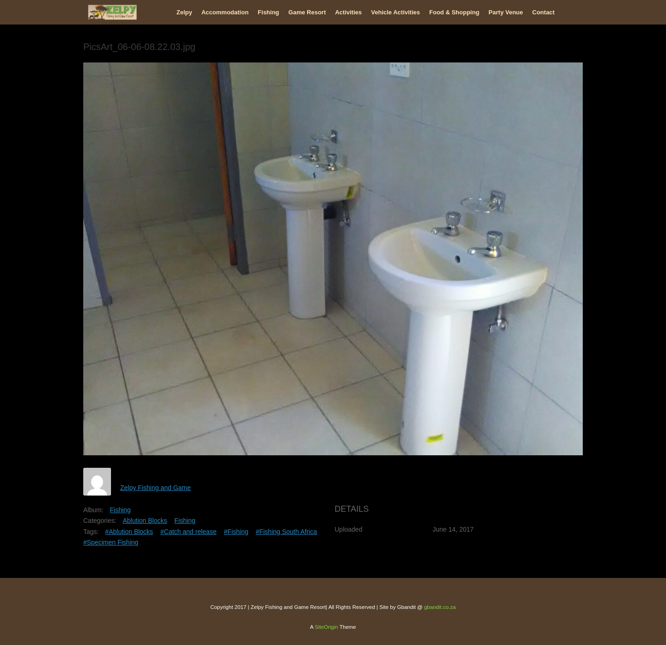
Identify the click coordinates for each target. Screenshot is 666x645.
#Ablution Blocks (129, 531)
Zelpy (184, 12)
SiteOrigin (326, 627)
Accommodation (224, 12)
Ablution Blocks (145, 520)
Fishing (268, 12)
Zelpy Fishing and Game (155, 487)
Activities (348, 12)
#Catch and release (188, 531)
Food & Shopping (454, 12)
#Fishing (236, 531)
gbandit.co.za (440, 607)
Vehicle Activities (395, 12)
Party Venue (505, 12)
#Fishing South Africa (286, 531)
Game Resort (307, 12)
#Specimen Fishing (110, 542)
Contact (543, 12)
